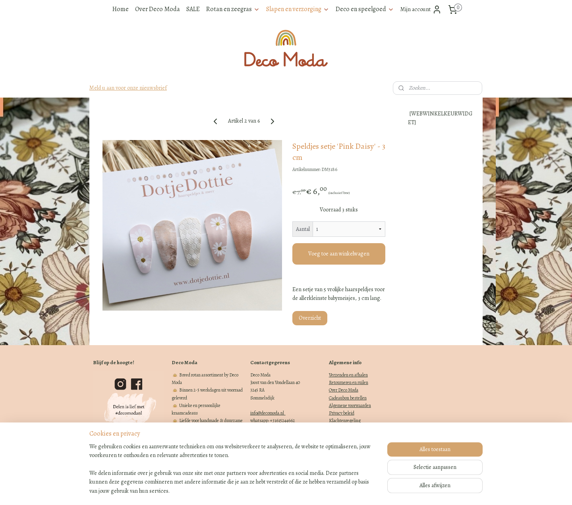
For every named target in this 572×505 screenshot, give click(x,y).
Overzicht (310, 318)
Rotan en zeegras (233, 9)
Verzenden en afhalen (348, 375)
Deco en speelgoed (365, 9)
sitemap (258, 490)
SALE (193, 9)
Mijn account (421, 9)
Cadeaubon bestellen (348, 398)
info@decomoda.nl (268, 413)
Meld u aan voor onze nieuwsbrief (128, 88)
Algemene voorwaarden (350, 405)
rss (271, 490)
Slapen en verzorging (297, 9)
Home (120, 9)
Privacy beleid (341, 413)
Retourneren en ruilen (348, 382)
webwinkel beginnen (296, 490)
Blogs (334, 428)
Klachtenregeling (345, 420)
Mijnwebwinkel (352, 490)
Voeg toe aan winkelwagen (338, 253)
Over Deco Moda (157, 9)
